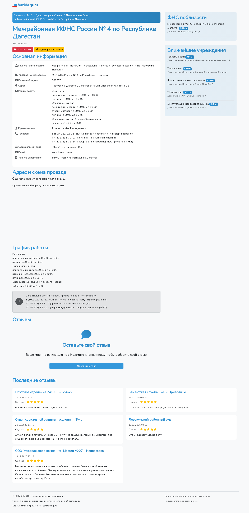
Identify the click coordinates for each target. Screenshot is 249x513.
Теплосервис (174, 68)
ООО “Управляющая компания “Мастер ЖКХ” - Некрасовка (59, 451)
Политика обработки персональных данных (187, 496)
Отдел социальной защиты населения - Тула (48, 420)
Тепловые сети (176, 56)
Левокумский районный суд (150, 420)
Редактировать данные (49, 49)
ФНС (29, 15)
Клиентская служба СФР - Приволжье (157, 392)
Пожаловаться (22, 49)
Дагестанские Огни (77, 15)
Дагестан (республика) (49, 15)
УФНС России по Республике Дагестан (75, 157)
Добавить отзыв (86, 366)
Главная (18, 15)
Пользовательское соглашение (181, 500)
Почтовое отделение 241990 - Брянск (43, 392)
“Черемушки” (175, 92)
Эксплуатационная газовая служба (188, 104)
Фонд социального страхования (186, 80)
